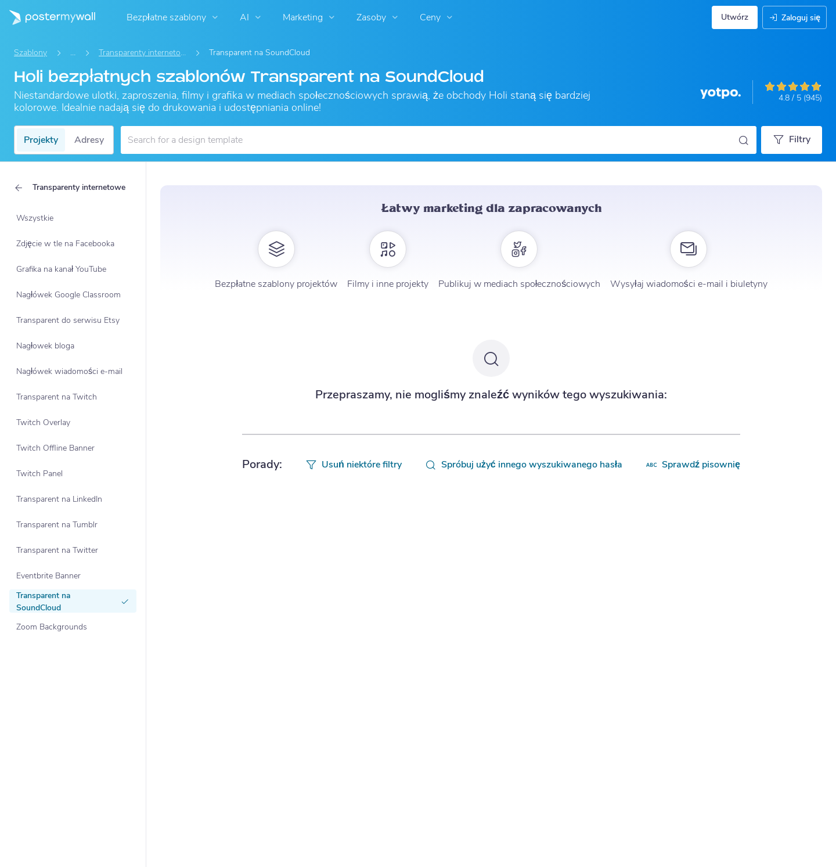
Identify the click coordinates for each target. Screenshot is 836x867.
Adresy (89, 140)
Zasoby (378, 17)
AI (252, 17)
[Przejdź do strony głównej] (47, 17)
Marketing (310, 17)
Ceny (437, 17)
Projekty (41, 140)
